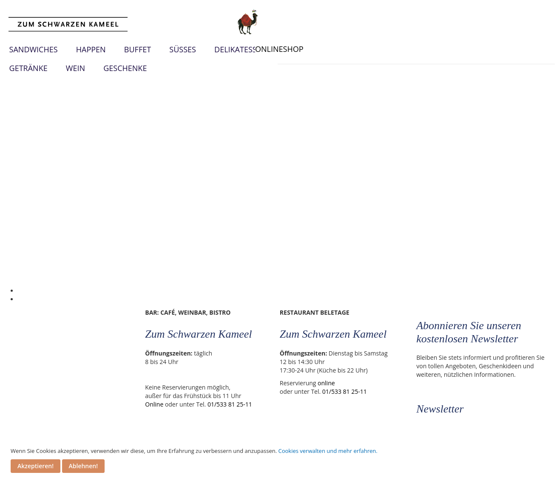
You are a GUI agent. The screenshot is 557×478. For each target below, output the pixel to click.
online (327, 383)
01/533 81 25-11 (230, 404)
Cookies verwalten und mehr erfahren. (327, 451)
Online (155, 404)
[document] (279, 460)
